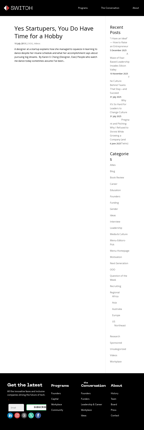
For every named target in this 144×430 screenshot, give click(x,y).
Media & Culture (119, 234)
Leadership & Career (91, 404)
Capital (54, 399)
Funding (114, 202)
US (113, 321)
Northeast (120, 325)
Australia (117, 309)
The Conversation (110, 8)
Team (113, 399)
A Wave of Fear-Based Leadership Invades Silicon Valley (119, 61)
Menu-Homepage (119, 250)
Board (114, 404)
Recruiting (115, 286)
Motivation (116, 257)
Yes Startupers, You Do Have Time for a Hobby (54, 32)
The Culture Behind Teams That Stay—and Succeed (120, 85)
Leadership (116, 227)
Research (115, 336)
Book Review (117, 177)
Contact (115, 415)
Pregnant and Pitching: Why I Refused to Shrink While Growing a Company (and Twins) (119, 131)
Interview (115, 221)
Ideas (113, 215)
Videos (37, 43)
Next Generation (119, 263)
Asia (114, 302)
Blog (112, 171)
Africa (115, 296)
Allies (113, 165)
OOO (30, 43)
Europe (116, 315)
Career (113, 184)
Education (115, 190)
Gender (114, 209)
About (136, 8)
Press (113, 410)
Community (57, 410)
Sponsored (116, 342)
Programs (83, 8)
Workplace (116, 361)
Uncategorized (118, 349)
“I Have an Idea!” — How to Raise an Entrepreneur (119, 42)
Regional (115, 292)
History (114, 393)
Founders (115, 196)
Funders (85, 399)
